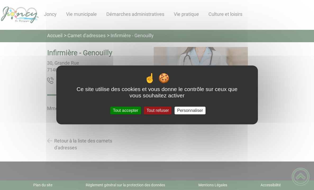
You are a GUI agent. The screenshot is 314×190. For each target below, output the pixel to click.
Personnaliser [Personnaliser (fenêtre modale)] (190, 110)
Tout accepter (125, 110)
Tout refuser (158, 110)
